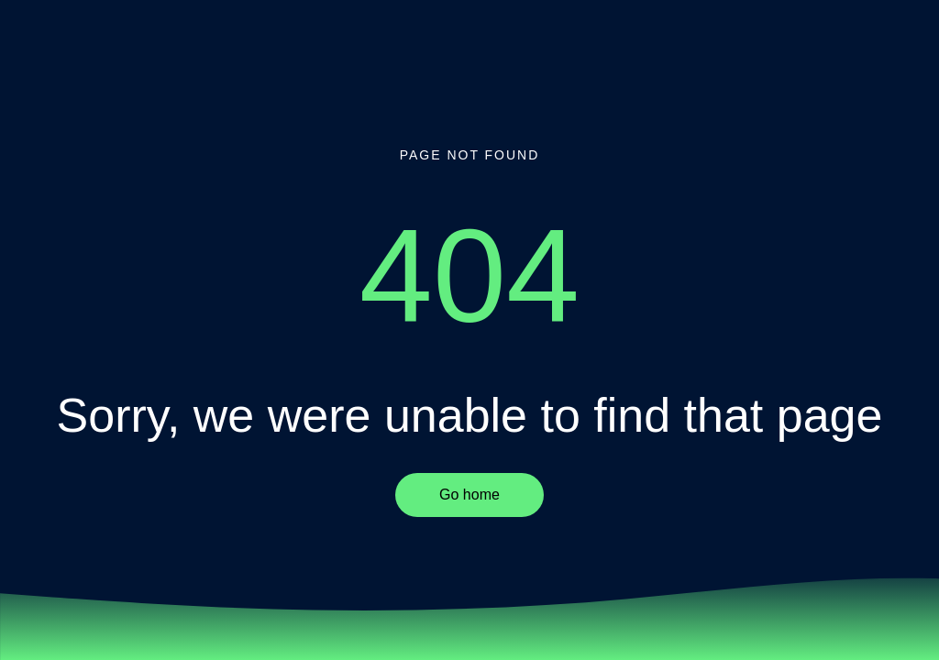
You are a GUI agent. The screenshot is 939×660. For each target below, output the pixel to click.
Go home (469, 494)
